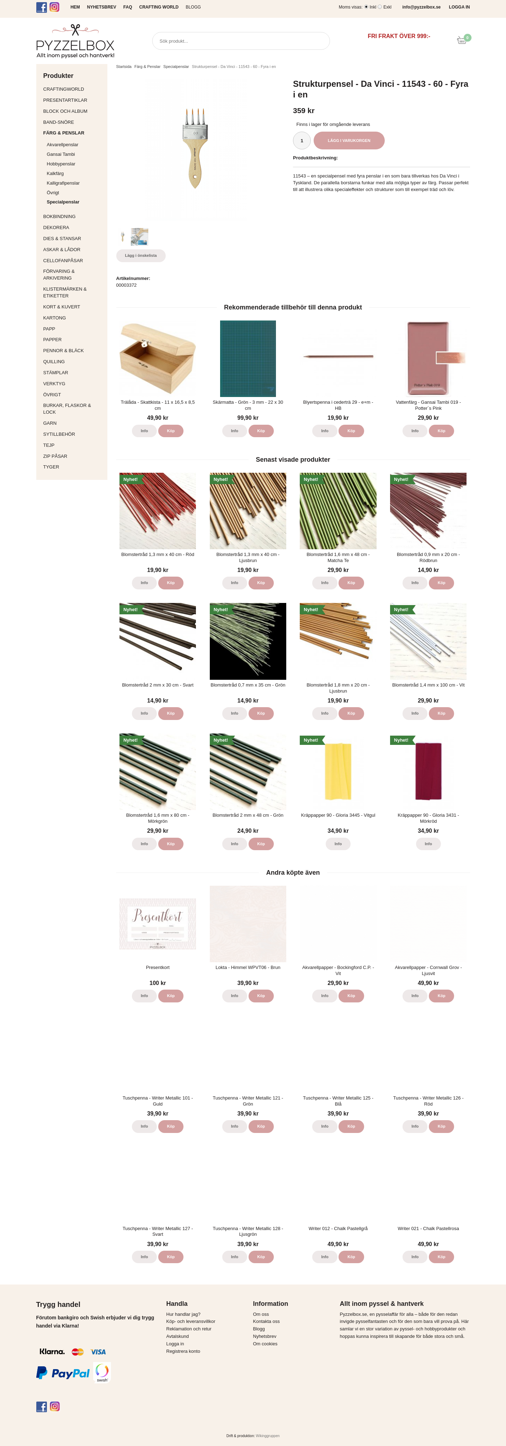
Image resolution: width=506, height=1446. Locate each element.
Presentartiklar (73, 100)
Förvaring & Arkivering (73, 275)
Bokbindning (73, 216)
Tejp (73, 445)
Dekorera (73, 227)
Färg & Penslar (73, 133)
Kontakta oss (266, 1321)
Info (144, 431)
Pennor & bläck (73, 350)
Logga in (175, 1343)
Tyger (73, 467)
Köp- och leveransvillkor (190, 1321)
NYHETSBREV (101, 7)
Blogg (193, 7)
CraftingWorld (73, 89)
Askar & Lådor (62, 249)
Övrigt (53, 192)
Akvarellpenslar (63, 144)
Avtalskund (177, 1336)
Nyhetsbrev (265, 1336)
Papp (73, 329)
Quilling (73, 361)
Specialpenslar (63, 202)
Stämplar (73, 372)
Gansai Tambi (61, 154)
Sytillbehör (73, 434)
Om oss (261, 1314)
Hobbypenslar (61, 163)
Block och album (73, 111)
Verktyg (73, 383)
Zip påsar (55, 456)
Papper (73, 339)
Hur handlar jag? (183, 1314)
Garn (73, 423)
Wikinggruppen (268, 1436)
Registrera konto (183, 1351)
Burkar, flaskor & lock (73, 409)
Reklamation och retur (189, 1328)
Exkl (387, 7)
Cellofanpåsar (63, 260)
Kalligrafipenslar (63, 183)
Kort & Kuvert (73, 306)
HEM (75, 7)
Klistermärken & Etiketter (73, 292)
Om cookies (265, 1343)
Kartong (73, 318)
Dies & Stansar (73, 238)
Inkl (373, 7)
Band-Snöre (73, 122)
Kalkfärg (55, 173)
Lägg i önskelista (141, 255)
